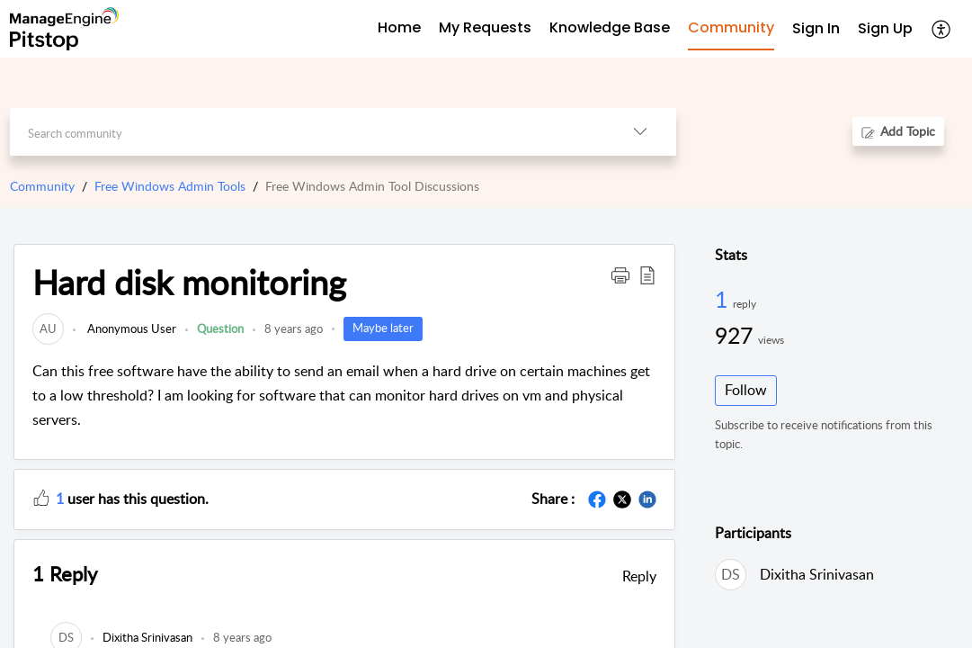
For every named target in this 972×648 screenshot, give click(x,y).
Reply (639, 576)
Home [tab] (399, 27)
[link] (48, 328)
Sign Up (885, 28)
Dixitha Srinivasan (817, 574)
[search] (307, 132)
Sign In (816, 28)
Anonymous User (130, 328)
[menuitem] (816, 29)
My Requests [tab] (485, 27)
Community (42, 185)
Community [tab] (731, 27)
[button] (942, 29)
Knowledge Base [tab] (609, 27)
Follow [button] (746, 390)
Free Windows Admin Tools (169, 185)
